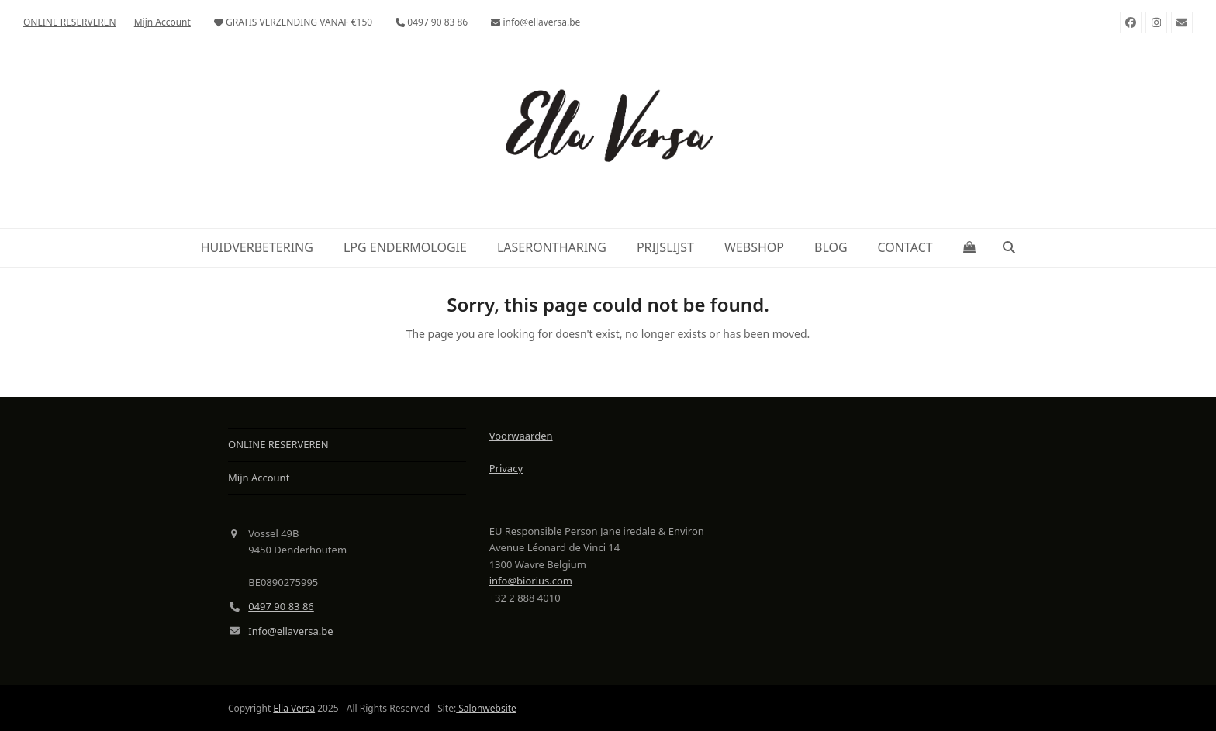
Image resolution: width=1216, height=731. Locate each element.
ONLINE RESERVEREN (278, 444)
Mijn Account (258, 477)
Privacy (506, 468)
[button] (969, 248)
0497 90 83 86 (281, 606)
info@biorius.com (530, 581)
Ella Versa (294, 708)
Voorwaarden (521, 436)
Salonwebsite (486, 708)
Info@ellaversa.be (290, 631)
